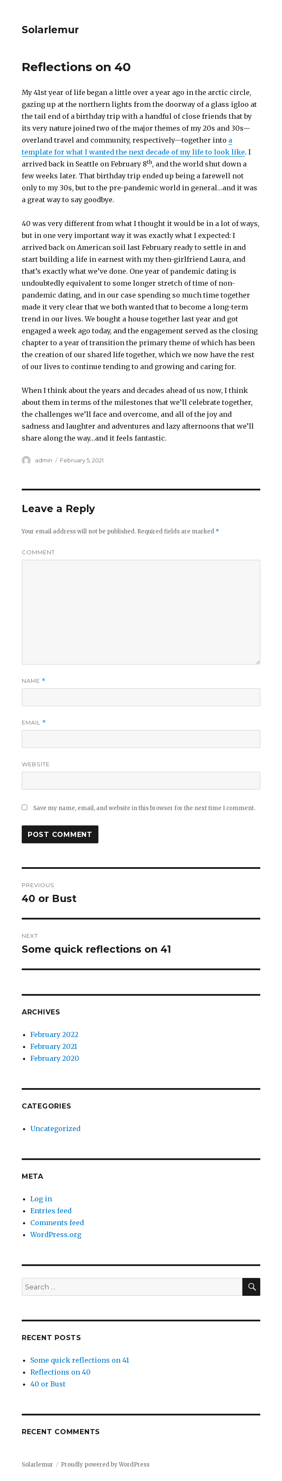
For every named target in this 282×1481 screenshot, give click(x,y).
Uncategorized (55, 1128)
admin (43, 460)
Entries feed (51, 1210)
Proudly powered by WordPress (105, 1464)
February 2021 (53, 1046)
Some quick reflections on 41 (79, 1360)
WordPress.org (55, 1234)
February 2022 (54, 1034)
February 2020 (54, 1058)
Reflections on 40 (60, 1372)
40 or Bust (48, 1384)
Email (34, 722)
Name (34, 681)
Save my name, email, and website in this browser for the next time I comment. (144, 808)
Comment (38, 552)
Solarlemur (50, 30)
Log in (41, 1199)
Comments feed (57, 1222)
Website (36, 764)
